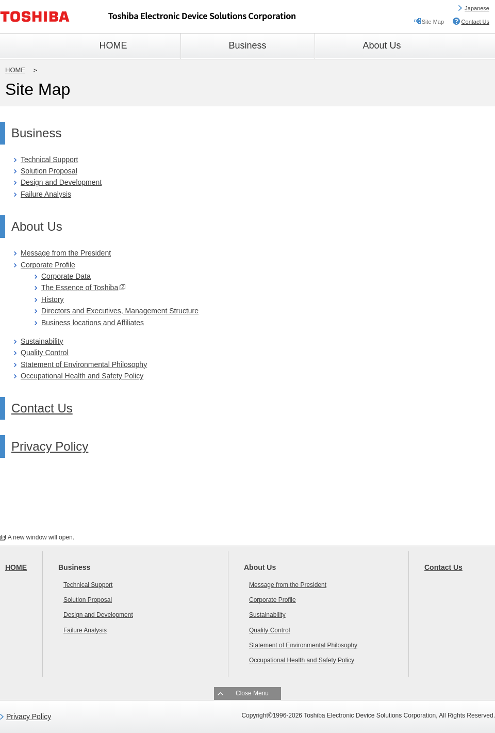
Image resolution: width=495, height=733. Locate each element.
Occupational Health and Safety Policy (82, 376)
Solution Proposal (49, 171)
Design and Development (61, 182)
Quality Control (45, 352)
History (52, 299)
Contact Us (475, 22)
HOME (15, 70)
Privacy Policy (49, 446)
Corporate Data (66, 276)
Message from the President (66, 253)
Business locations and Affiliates (92, 322)
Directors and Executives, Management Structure (120, 311)
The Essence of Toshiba (79, 287)
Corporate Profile (48, 265)
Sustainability (42, 341)
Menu (260, 693)
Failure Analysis (46, 194)
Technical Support (49, 159)
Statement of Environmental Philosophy (84, 364)
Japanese (477, 8)
